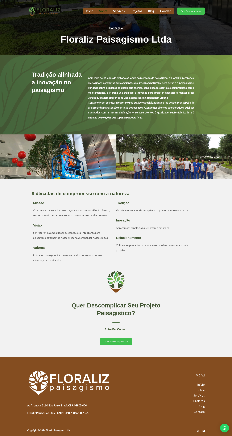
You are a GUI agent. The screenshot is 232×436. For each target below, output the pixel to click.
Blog (151, 11)
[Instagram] (198, 431)
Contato (165, 11)
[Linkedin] (203, 431)
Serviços (119, 11)
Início (89, 11)
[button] (191, 11)
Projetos (136, 11)
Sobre (103, 11)
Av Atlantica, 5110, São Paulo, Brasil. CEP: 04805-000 (57, 405)
